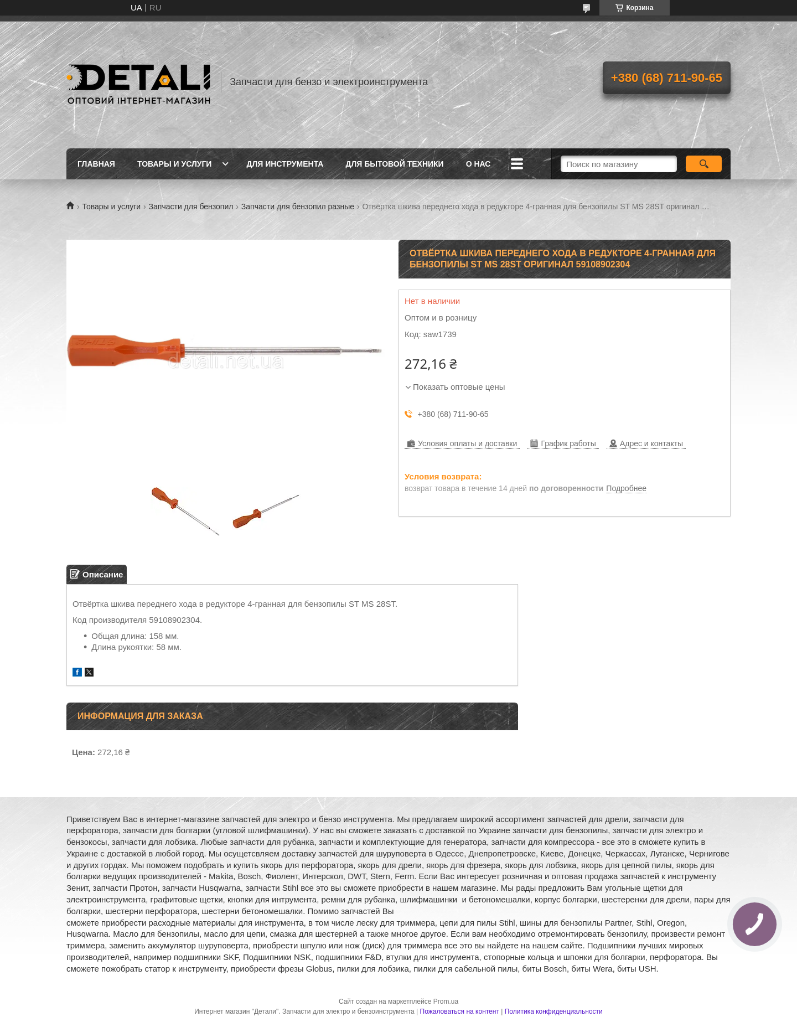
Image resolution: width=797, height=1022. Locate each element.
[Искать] (704, 164)
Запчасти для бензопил (191, 206)
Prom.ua (445, 1001)
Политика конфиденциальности (554, 1011)
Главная (96, 163)
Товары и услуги (174, 163)
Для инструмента (284, 163)
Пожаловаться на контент (459, 1011)
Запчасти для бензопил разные (297, 206)
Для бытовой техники (394, 163)
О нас (478, 163)
